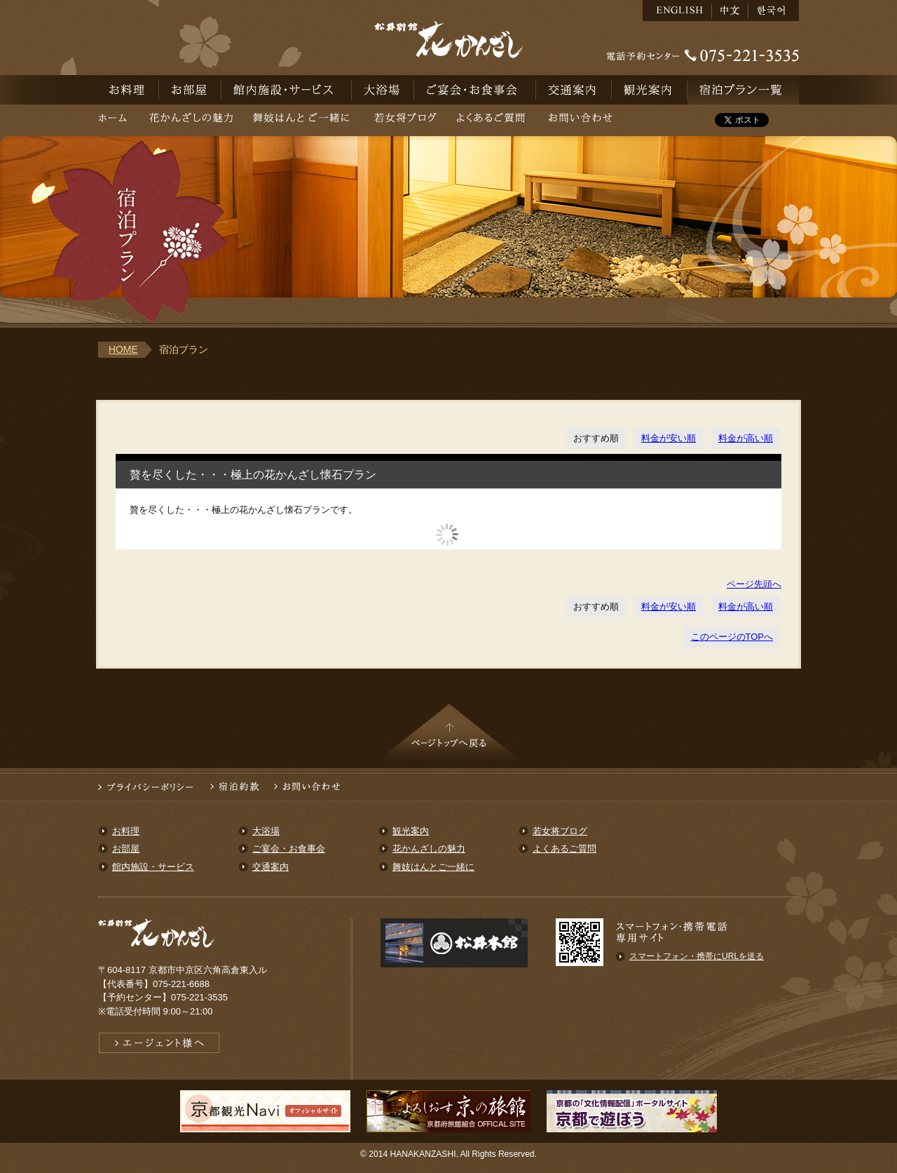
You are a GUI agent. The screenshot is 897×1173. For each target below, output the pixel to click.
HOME (123, 349)
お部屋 (190, 90)
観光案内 (649, 90)
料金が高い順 (745, 438)
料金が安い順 (668, 438)
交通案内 (574, 90)
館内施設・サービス (286, 90)
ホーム (118, 120)
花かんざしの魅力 (190, 120)
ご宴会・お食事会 (475, 90)
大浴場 (383, 90)
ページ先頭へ (754, 584)
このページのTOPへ (732, 636)
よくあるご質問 (490, 120)
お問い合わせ (580, 120)
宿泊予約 (743, 90)
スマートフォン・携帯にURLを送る (696, 956)
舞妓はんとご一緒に (303, 120)
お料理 (128, 90)
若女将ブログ (405, 120)
